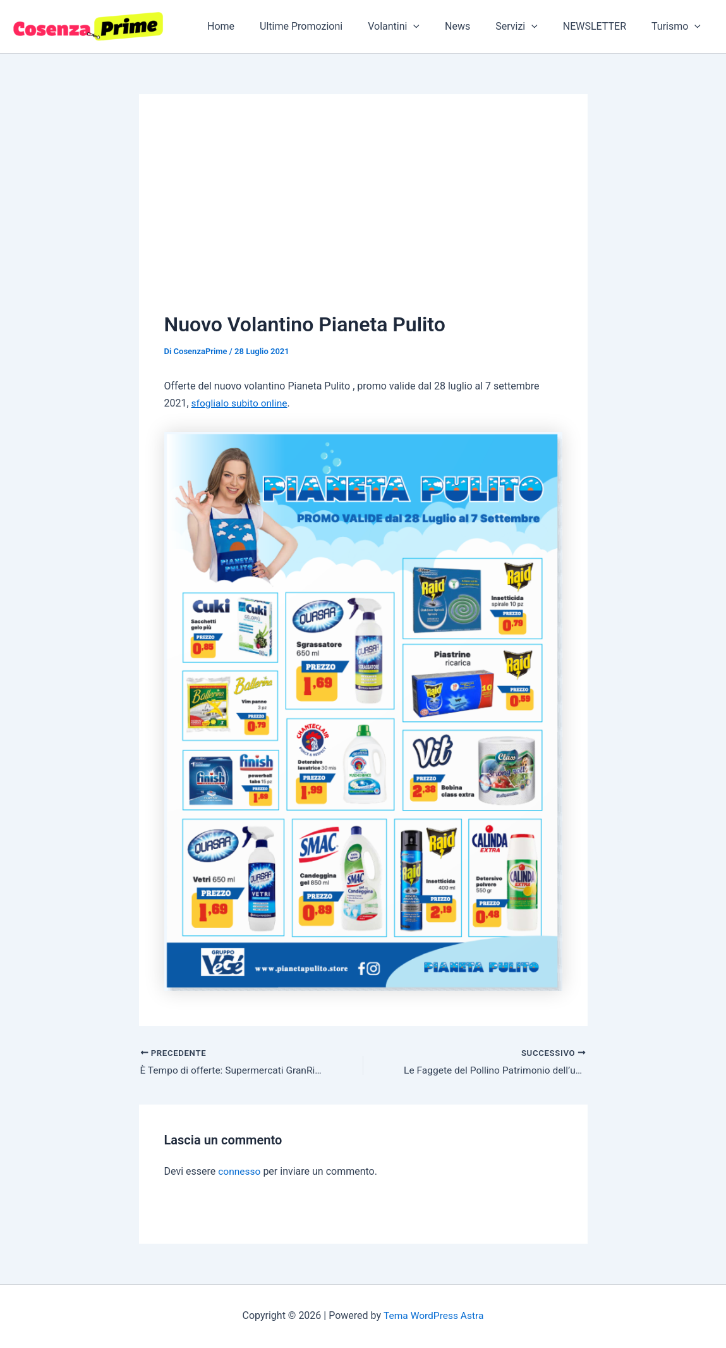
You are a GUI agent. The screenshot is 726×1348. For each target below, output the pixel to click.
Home (253, 26)
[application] (436, 26)
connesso (240, 1172)
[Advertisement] (363, 214)
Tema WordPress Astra (433, 1316)
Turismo (678, 26)
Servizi (529, 26)
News (475, 26)
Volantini (416, 26)
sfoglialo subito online (241, 403)
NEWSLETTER (602, 26)
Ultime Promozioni (328, 26)
